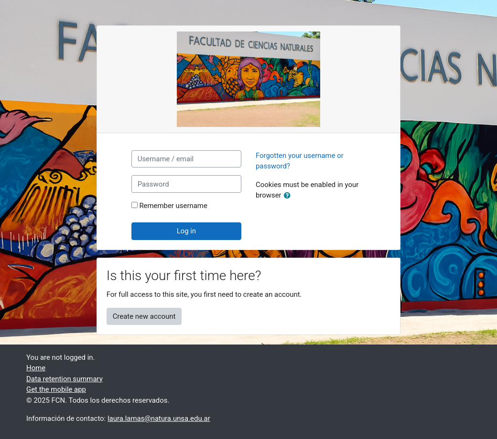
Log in (186, 231)
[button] (289, 195)
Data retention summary (64, 379)
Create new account (144, 316)
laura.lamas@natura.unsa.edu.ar (159, 418)
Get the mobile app (56, 389)
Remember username (173, 205)
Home (35, 368)
